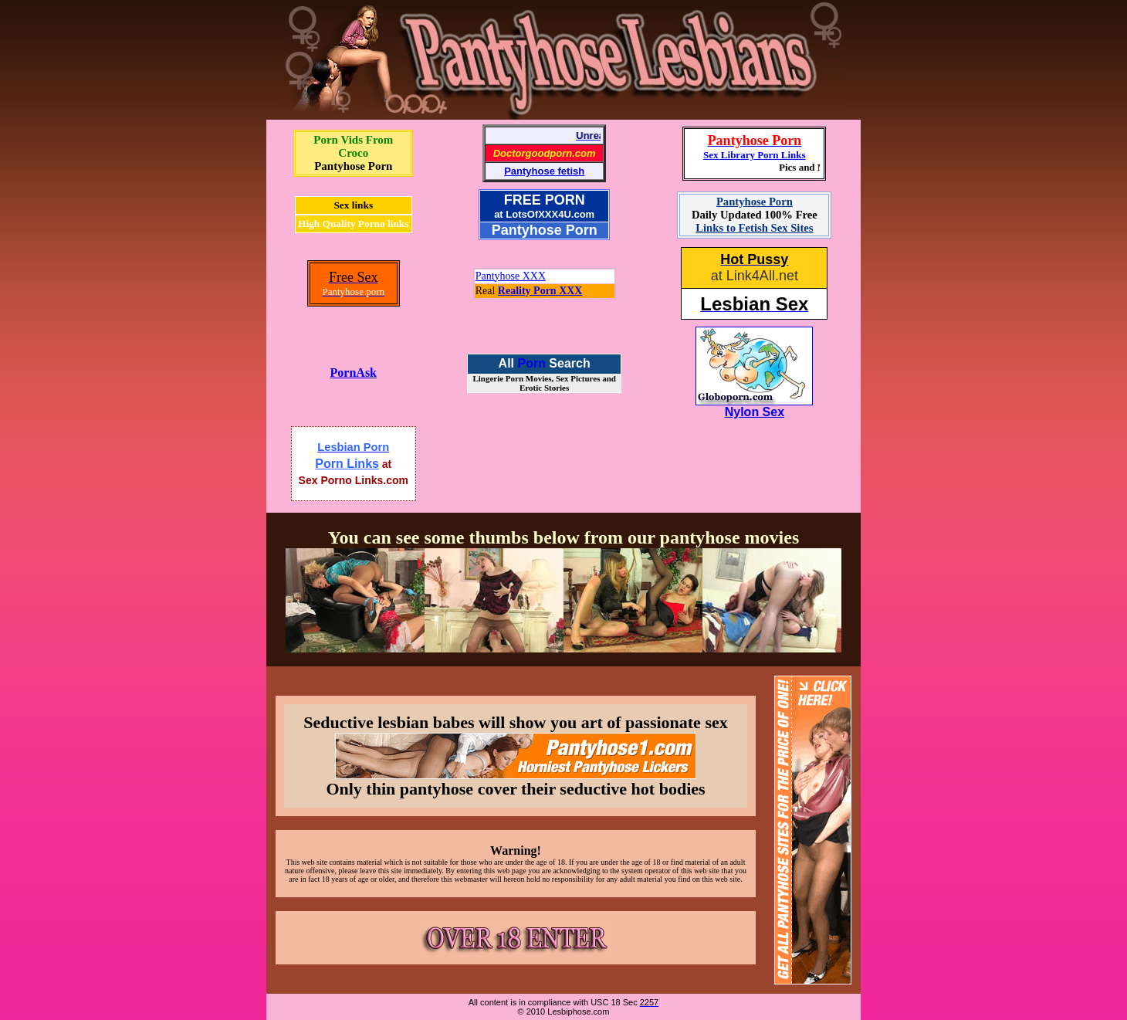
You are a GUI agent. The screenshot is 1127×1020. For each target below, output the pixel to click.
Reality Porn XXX (540, 291)
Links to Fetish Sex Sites (754, 228)
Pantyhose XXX (511, 276)
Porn (531, 363)
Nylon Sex (754, 412)
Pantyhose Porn (353, 166)
